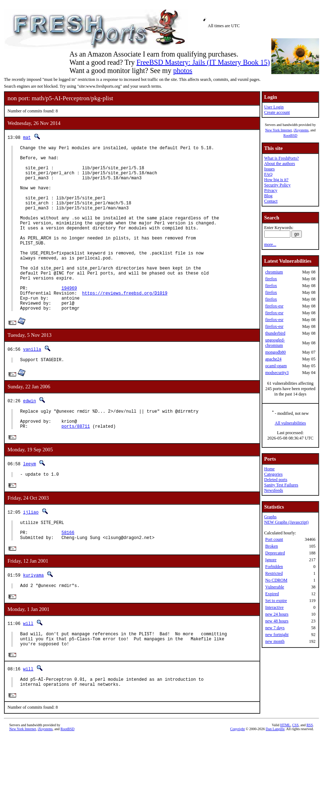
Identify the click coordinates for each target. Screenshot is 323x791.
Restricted (274, 573)
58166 (67, 578)
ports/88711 (75, 467)
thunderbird (275, 333)
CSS (295, 779)
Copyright (237, 783)
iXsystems (301, 130)
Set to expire (276, 600)
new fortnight (277, 634)
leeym (29, 505)
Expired (272, 593)
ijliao (30, 554)
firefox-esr (274, 306)
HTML (285, 779)
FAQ (268, 174)
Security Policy (277, 185)
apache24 (273, 358)
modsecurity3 (277, 372)
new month (275, 641)
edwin (29, 437)
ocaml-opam (276, 365)
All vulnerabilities (290, 423)
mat (27, 137)
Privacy (270, 190)
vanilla (32, 385)
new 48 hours (277, 620)
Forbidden (274, 566)
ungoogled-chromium (275, 343)
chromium (274, 272)
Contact (270, 201)
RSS (309, 779)
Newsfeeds (273, 490)
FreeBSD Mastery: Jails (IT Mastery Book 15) (203, 62)
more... (270, 244)
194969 (69, 319)
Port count (274, 539)
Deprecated (275, 552)
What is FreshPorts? (281, 158)
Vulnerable (274, 586)
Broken (271, 546)
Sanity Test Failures (281, 484)
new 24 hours (277, 614)
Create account (277, 112)
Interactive (274, 607)
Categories (273, 474)
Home (269, 468)
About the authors (279, 163)
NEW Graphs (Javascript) (286, 522)
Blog (268, 195)
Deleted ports (275, 479)
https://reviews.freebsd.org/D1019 (125, 325)
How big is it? (276, 179)
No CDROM (276, 580)
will (28, 671)
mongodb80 (275, 352)
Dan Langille (275, 783)
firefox (271, 278)
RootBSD (291, 135)
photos (182, 70)
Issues (269, 168)
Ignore (270, 559)
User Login (274, 107)
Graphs (270, 516)
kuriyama (33, 622)
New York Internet (278, 130)
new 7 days (275, 627)
